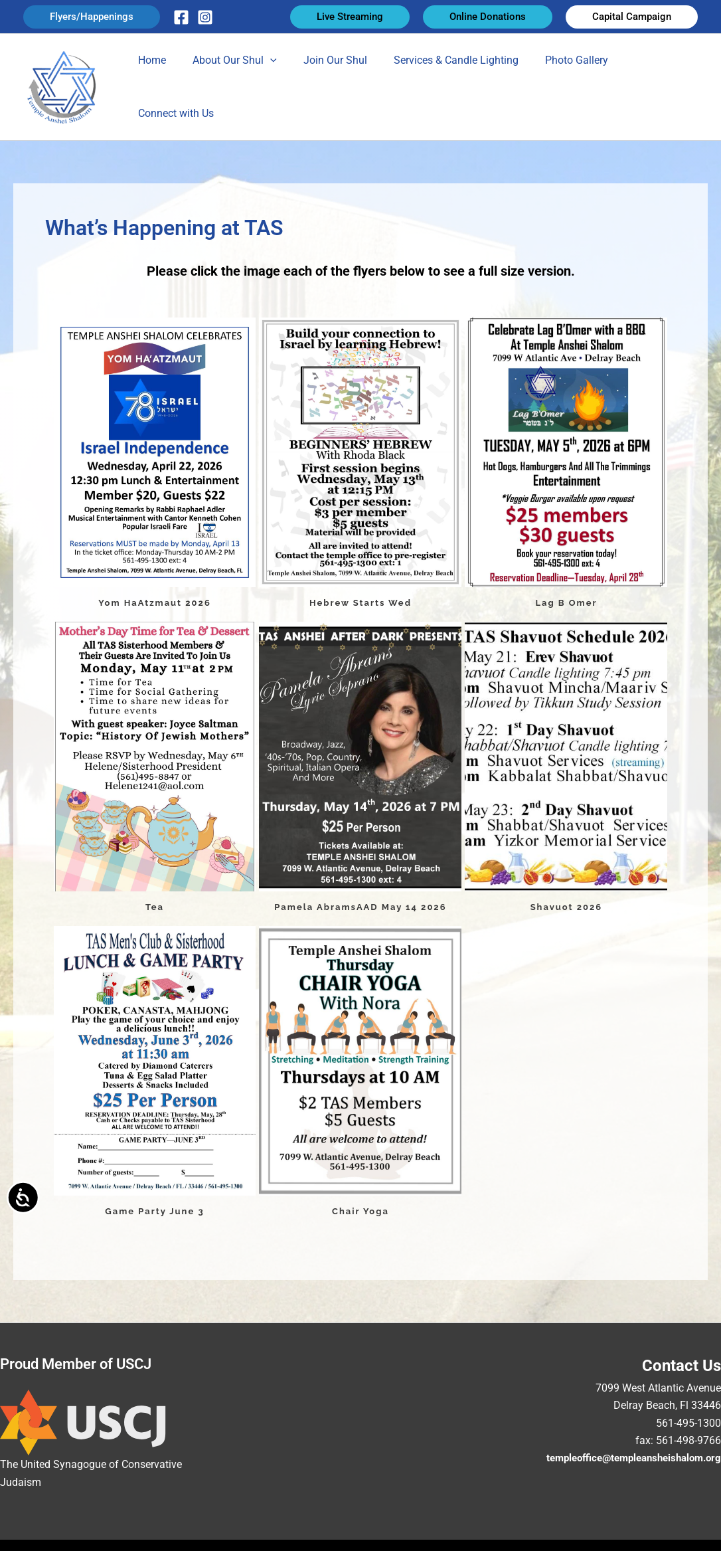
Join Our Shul (328, 83)
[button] (91, 17)
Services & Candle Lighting (443, 83)
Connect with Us (649, 83)
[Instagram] (205, 17)
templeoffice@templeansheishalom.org (626, 1450)
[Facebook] (181, 17)
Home (155, 83)
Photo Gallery (558, 83)
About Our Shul (233, 83)
